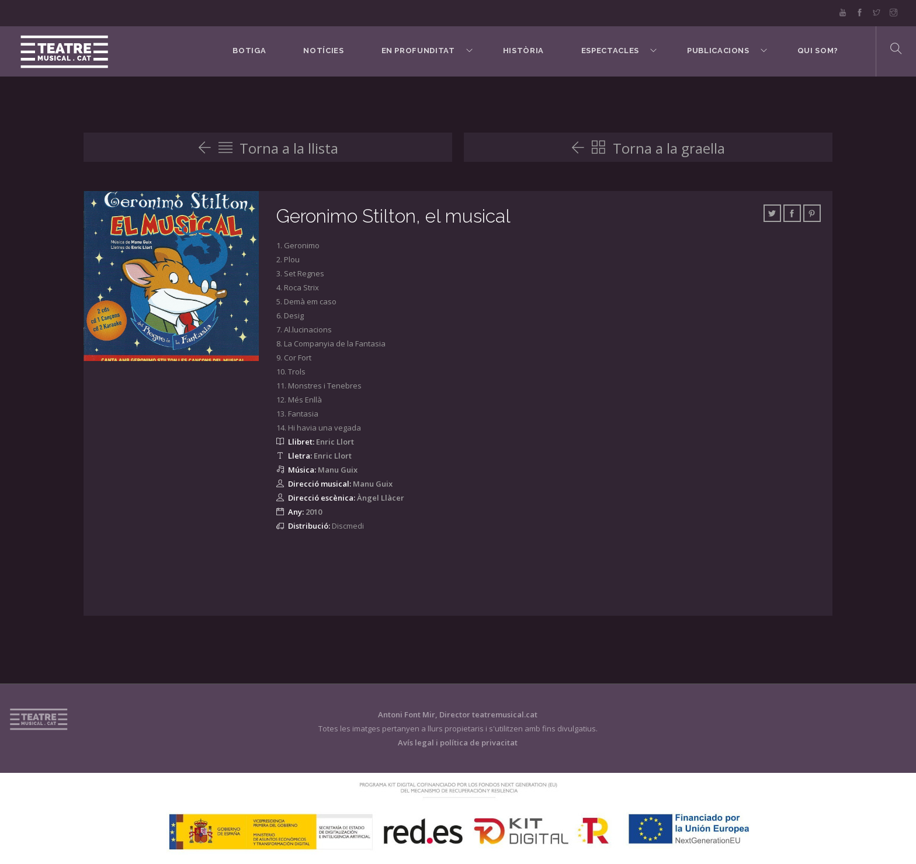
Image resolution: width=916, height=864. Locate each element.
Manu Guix (338, 469)
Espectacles (610, 50)
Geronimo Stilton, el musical (393, 216)
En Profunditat (418, 50)
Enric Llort (335, 441)
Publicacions (718, 50)
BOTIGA (249, 50)
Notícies (323, 50)
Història (523, 50)
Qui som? (817, 50)
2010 (314, 511)
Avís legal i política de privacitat (458, 742)
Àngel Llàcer (380, 497)
